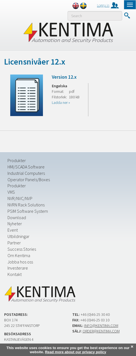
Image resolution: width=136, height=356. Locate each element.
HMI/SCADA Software (26, 167)
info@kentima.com (101, 325)
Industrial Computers (26, 173)
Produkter (16, 160)
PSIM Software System (27, 211)
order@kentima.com (101, 331)
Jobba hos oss (20, 262)
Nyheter (14, 223)
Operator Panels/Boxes (28, 179)
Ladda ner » (61, 102)
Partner (14, 242)
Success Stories (21, 249)
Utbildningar (18, 236)
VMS (11, 192)
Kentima (68, 32)
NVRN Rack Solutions (26, 205)
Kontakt (14, 274)
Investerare (17, 268)
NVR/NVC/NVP (19, 198)
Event (12, 230)
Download (16, 217)
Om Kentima (18, 255)
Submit (127, 15)
